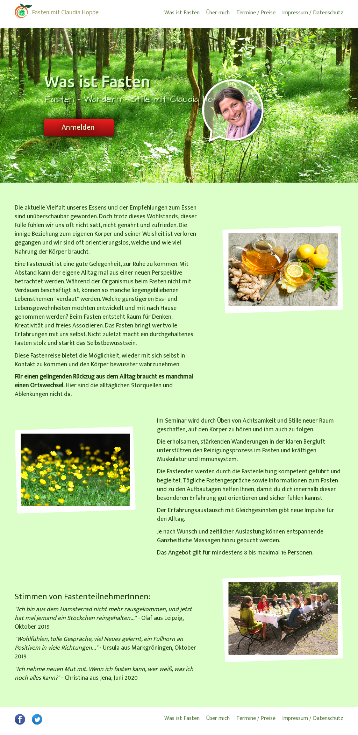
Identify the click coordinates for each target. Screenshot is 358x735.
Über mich (218, 12)
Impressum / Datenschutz (312, 12)
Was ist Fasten (182, 12)
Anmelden (78, 127)
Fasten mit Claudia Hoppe (65, 12)
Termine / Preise (255, 12)
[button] (20, 723)
